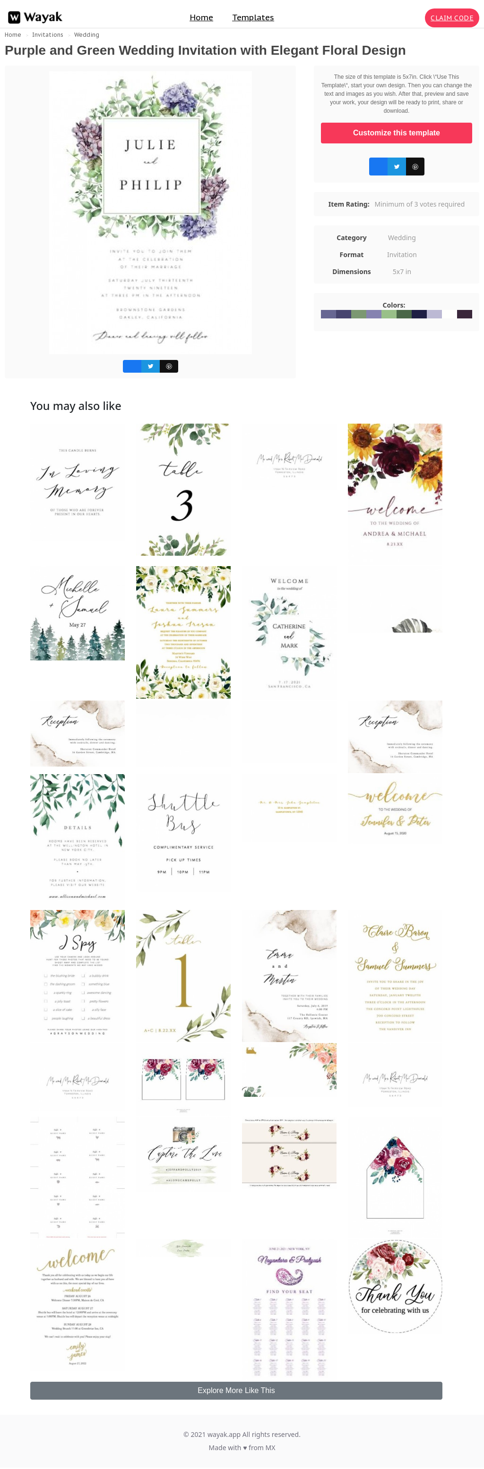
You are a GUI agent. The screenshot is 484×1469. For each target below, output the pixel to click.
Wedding (86, 34)
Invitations (47, 34)
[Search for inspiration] (416, 17)
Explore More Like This (236, 1390)
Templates (253, 17)
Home (201, 17)
